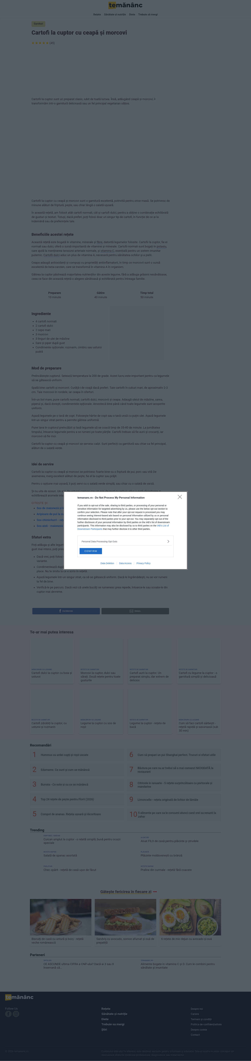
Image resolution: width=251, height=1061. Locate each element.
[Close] (181, 497)
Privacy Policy (143, 563)
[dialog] (125, 530)
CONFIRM (95, 550)
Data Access (125, 563)
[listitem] (125, 541)
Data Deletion (107, 563)
